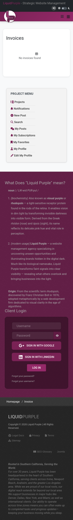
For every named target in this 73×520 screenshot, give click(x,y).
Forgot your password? (23, 376)
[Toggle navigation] (62, 16)
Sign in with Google (40, 345)
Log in (36, 367)
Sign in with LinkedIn (39, 357)
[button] (68, 16)
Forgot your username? (23, 381)
